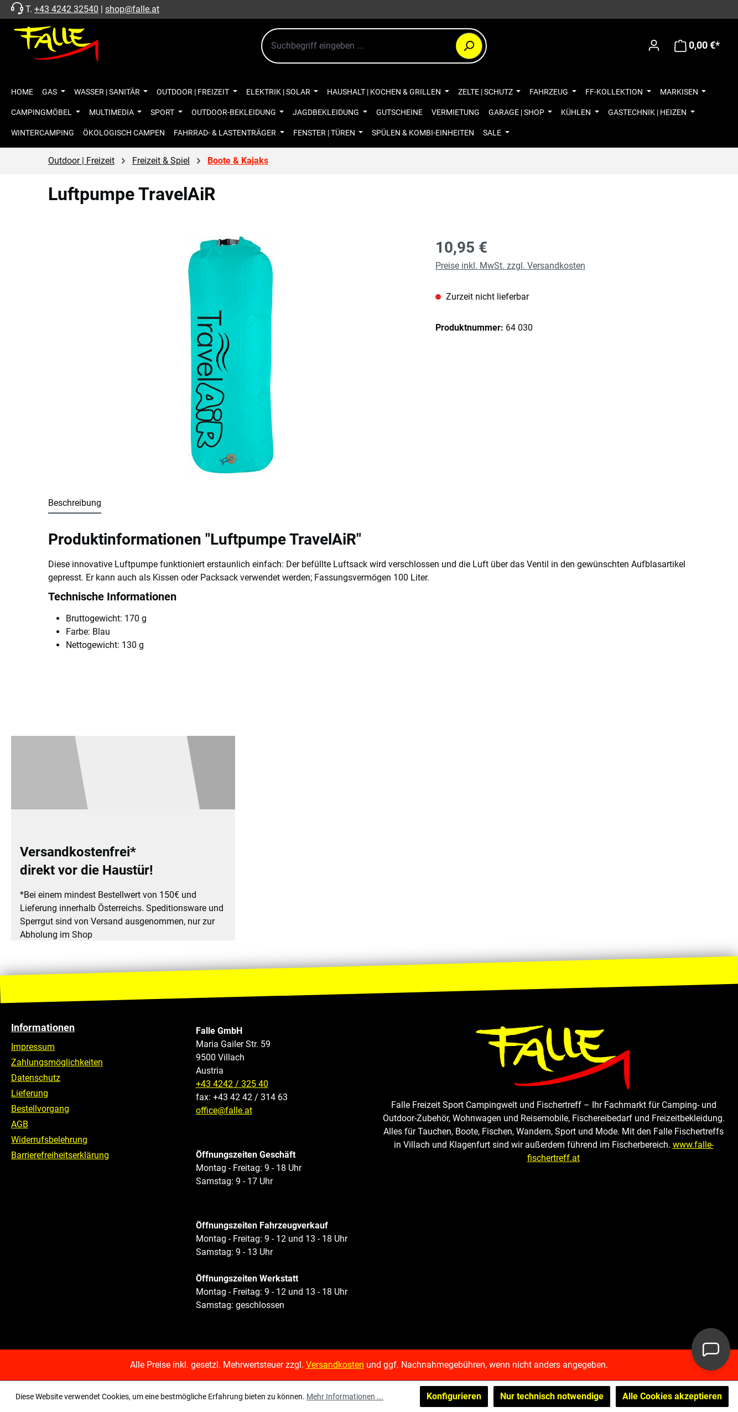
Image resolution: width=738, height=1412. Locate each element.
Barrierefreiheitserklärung (60, 1155)
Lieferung (29, 1093)
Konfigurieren (454, 1396)
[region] (230, 355)
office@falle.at (224, 1110)
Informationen (43, 1027)
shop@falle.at (132, 9)
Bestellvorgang (40, 1109)
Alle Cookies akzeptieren (672, 1396)
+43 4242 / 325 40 (232, 1084)
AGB (19, 1124)
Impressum (33, 1047)
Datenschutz (35, 1078)
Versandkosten (335, 1364)
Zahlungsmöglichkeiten (57, 1062)
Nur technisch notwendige (552, 1396)
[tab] (74, 504)
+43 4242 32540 (66, 9)
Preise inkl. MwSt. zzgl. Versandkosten (510, 265)
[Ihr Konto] (654, 45)
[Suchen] (469, 46)
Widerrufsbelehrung (49, 1139)
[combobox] (374, 46)
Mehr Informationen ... (344, 1396)
